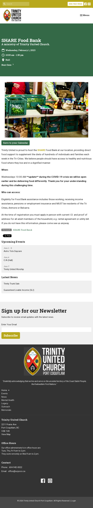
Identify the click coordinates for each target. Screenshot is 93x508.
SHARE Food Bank (22, 229)
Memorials (6, 410)
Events (4, 393)
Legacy (4, 403)
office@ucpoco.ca (16, 471)
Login (73, 501)
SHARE (41, 150)
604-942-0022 (75, 4)
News (4, 397)
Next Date (7, 64)
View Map (5, 434)
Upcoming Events (13, 241)
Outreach (5, 406)
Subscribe (11, 335)
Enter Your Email (9, 324)
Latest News (9, 277)
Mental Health (7, 400)
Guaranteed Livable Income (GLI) (19, 290)
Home (5, 390)
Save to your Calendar (15, 142)
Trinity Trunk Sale (11, 283)
